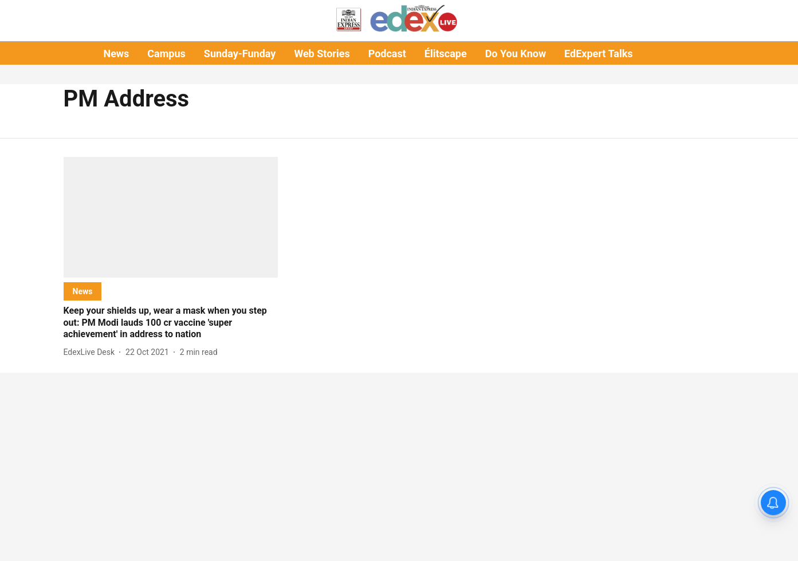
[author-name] (92, 352)
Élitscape (445, 54)
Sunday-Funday (240, 54)
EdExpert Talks (598, 54)
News (116, 54)
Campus (166, 54)
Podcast (387, 54)
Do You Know (515, 54)
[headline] (171, 323)
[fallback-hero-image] (171, 217)
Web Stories (321, 54)
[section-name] (83, 291)
